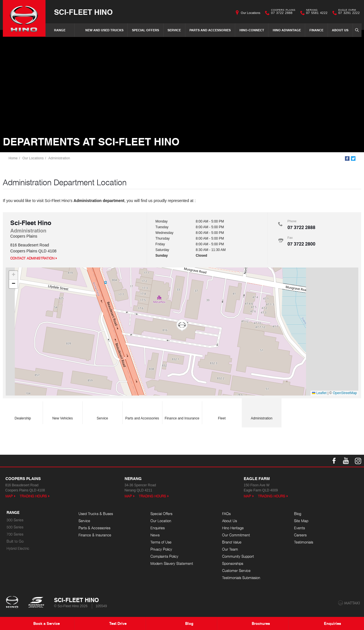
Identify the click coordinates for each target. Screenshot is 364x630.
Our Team (230, 549)
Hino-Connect (251, 30)
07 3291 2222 (348, 13)
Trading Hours (33, 496)
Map (9, 496)
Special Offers (145, 30)
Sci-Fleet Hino (83, 11)
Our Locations (250, 13)
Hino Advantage (287, 30)
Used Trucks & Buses (95, 514)
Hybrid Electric (18, 548)
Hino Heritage (233, 528)
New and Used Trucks (104, 30)
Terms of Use (160, 542)
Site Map (301, 521)
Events (299, 528)
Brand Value (231, 542)
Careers (300, 535)
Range (59, 30)
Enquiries (157, 528)
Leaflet (319, 393)
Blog (297, 514)
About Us (340, 30)
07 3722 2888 (281, 13)
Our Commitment (236, 535)
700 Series (15, 534)
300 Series (15, 520)
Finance (316, 30)
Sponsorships (232, 563)
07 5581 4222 (316, 13)
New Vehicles (62, 411)
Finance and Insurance (182, 411)
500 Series (15, 527)
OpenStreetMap (345, 393)
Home (13, 158)
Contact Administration (32, 258)
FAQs (226, 514)
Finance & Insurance (94, 535)
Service (174, 30)
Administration (59, 158)
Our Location (160, 521)
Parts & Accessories (94, 528)
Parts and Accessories (210, 30)
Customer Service (236, 571)
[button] (182, 325)
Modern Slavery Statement (171, 563)
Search (356, 30)
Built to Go (15, 541)
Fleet (222, 411)
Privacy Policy (161, 549)
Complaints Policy (164, 556)
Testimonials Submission (241, 578)
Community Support (238, 556)
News (155, 535)
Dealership (23, 411)
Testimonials (303, 542)
